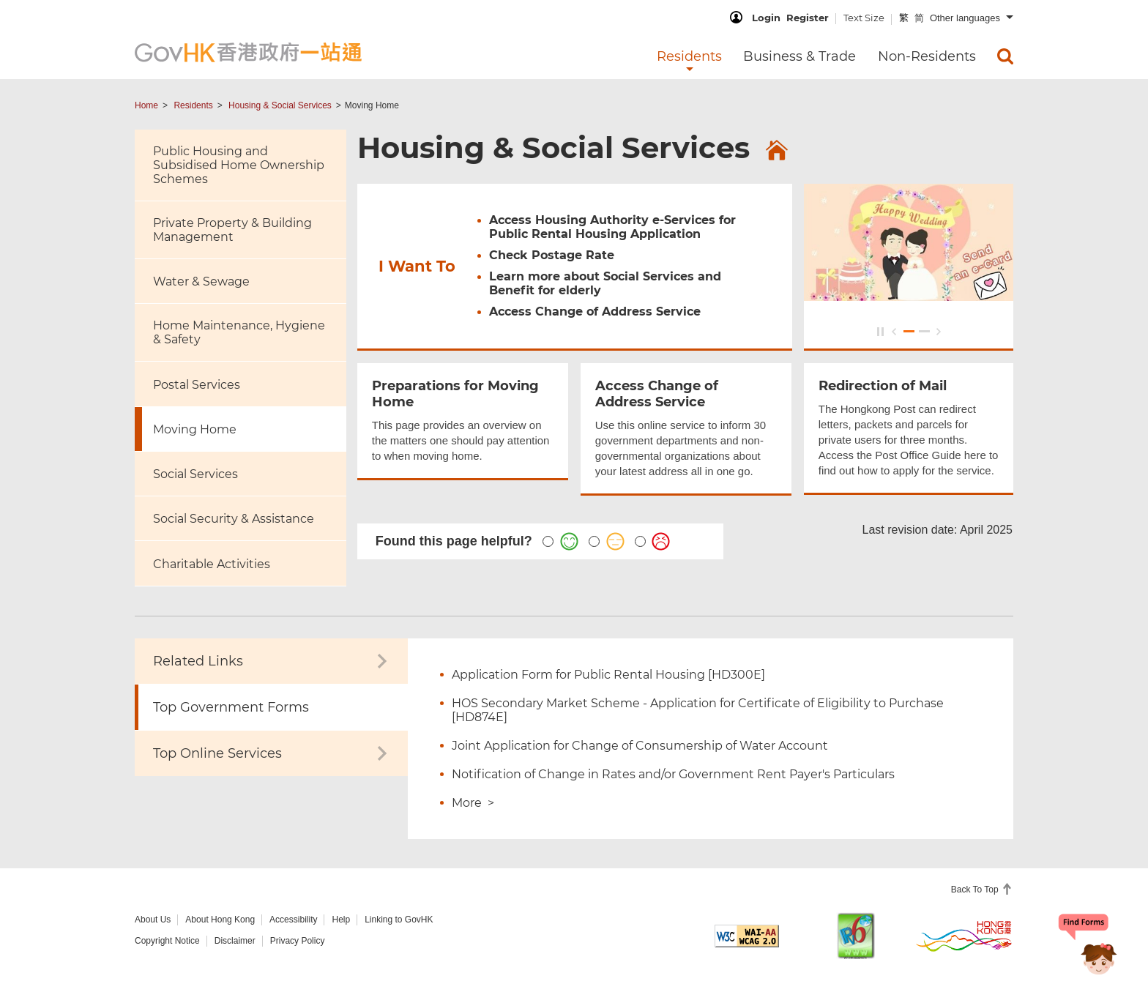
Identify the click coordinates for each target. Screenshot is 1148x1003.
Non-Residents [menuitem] (927, 56)
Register (807, 17)
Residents (193, 105)
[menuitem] (1005, 56)
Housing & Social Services (280, 105)
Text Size (863, 17)
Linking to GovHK (399, 919)
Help (341, 919)
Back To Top (976, 889)
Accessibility (293, 919)
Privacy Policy (297, 941)
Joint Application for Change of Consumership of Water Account (640, 746)
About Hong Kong (220, 919)
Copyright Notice (167, 941)
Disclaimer (235, 941)
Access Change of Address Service (595, 313)
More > (473, 803)
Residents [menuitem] (689, 56)
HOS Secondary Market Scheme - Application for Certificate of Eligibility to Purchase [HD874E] (698, 710)
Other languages (965, 17)
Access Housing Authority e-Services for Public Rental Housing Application (612, 228)
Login (766, 17)
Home (146, 105)
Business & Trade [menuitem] (799, 56)
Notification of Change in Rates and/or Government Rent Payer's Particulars (673, 774)
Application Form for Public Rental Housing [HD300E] (608, 675)
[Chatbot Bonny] (1088, 950)
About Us (153, 919)
